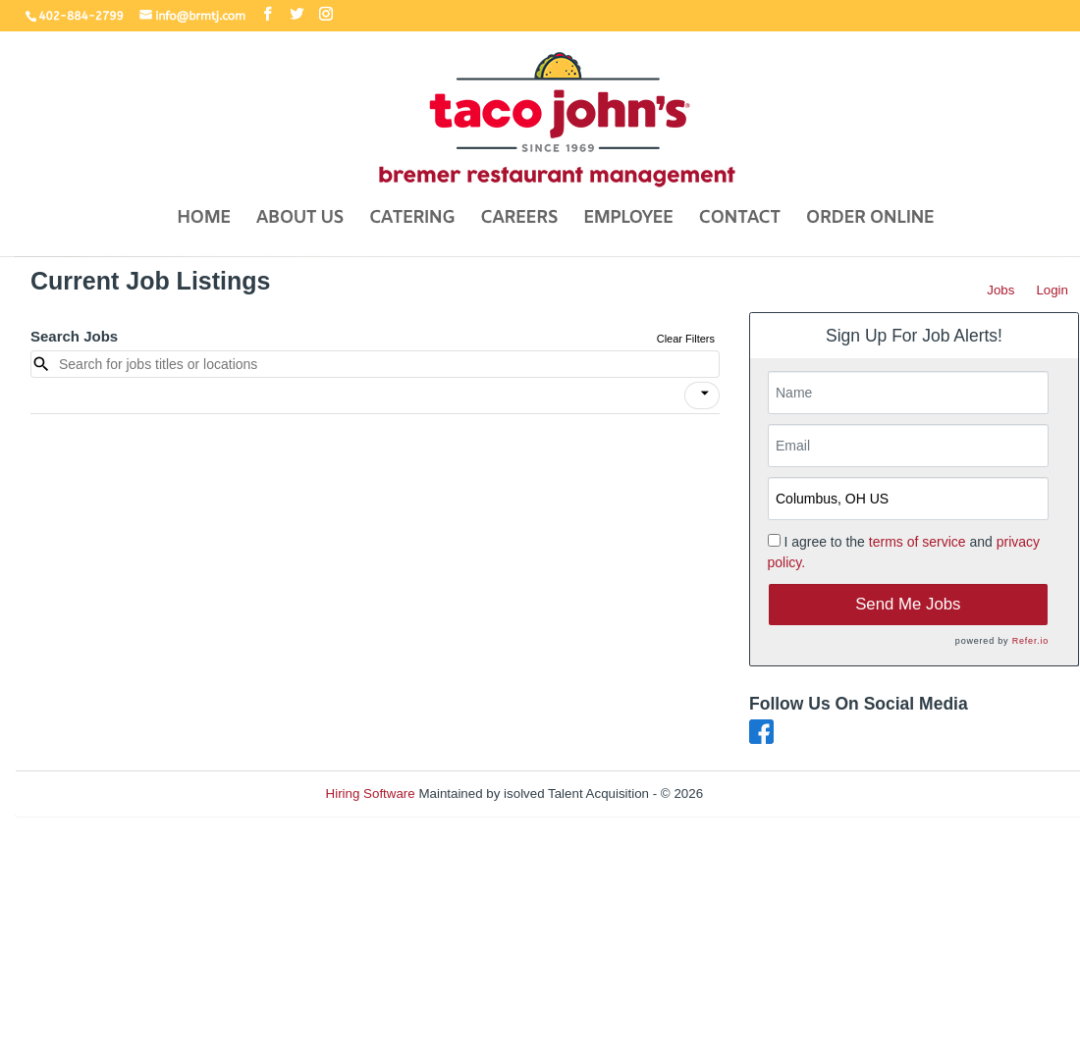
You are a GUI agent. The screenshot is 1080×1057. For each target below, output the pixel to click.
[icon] (705, 393)
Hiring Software (370, 793)
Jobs (1000, 290)
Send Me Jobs (907, 604)
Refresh (761, 793)
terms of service (917, 542)
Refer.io (1030, 641)
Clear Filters (686, 338)
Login (1052, 290)
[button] (702, 395)
